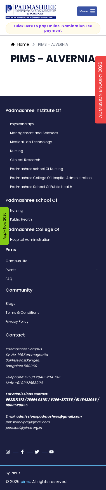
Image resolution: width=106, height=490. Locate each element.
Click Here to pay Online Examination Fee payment (53, 28)
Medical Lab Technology (31, 142)
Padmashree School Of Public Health (41, 187)
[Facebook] (23, 452)
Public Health (21, 219)
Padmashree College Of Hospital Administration (51, 178)
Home (20, 44)
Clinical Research (25, 160)
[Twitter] (37, 452)
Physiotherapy (22, 124)
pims (25, 481)
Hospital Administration (30, 239)
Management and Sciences (34, 133)
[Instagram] (8, 452)
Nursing (16, 151)
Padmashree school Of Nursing (36, 169)
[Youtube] (52, 452)
